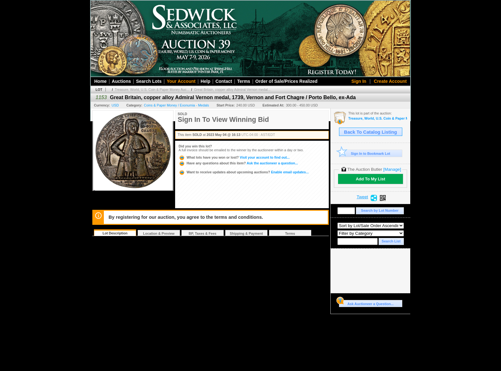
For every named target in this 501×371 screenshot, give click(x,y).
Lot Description (115, 233)
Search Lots (149, 81)
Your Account (181, 81)
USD (115, 105)
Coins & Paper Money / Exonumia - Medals (176, 105)
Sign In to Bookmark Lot (364, 153)
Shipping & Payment (246, 233)
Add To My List (370, 179)
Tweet (362, 197)
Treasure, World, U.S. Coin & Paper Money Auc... (152, 89)
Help (205, 81)
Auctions (121, 81)
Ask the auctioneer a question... (238, 163)
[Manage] (392, 169)
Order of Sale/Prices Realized (286, 81)
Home (100, 81)
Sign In (358, 81)
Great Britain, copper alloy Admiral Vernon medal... (232, 89)
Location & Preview (158, 233)
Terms (243, 81)
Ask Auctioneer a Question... (366, 303)
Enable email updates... (244, 172)
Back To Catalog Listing (370, 132)
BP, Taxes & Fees (203, 233)
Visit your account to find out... (234, 157)
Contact (223, 81)
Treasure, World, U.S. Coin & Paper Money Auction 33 (377, 118)
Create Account (390, 81)
